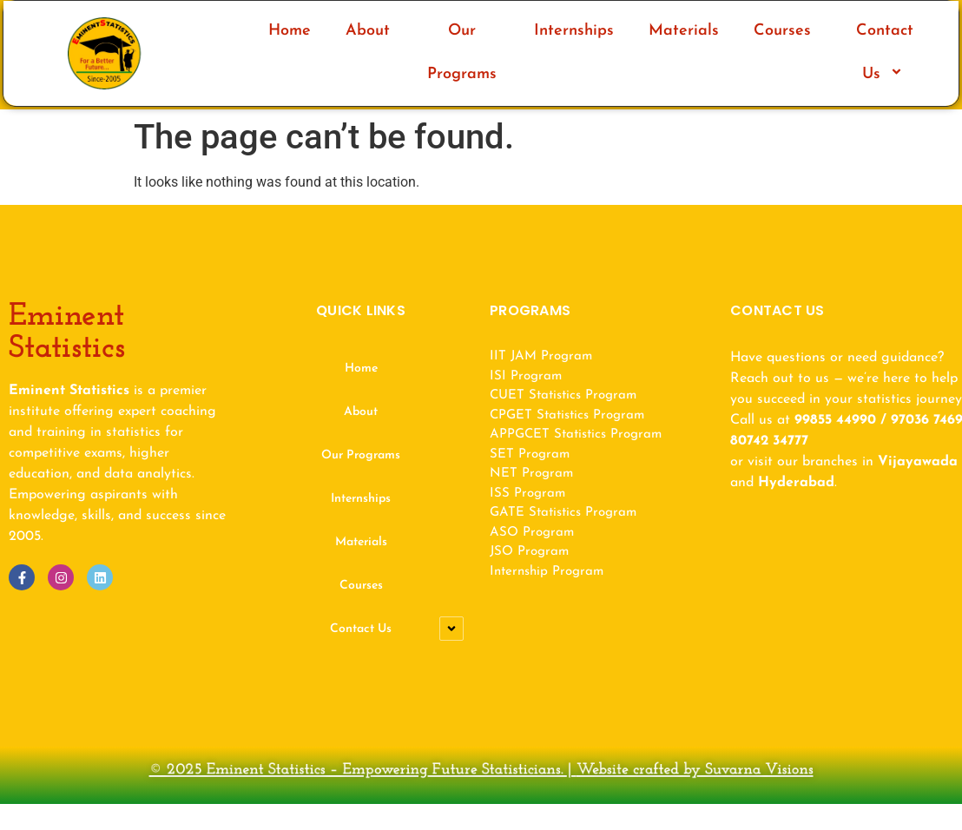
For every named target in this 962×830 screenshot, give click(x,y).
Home (289, 31)
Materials (684, 31)
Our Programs (462, 52)
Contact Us (884, 52)
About (368, 31)
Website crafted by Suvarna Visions (606, 772)
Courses (782, 31)
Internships (574, 31)
